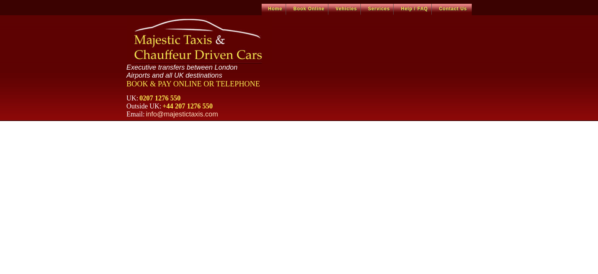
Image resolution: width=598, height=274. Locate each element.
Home (275, 8)
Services (379, 8)
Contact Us (453, 8)
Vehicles (346, 8)
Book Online (309, 8)
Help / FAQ (414, 8)
